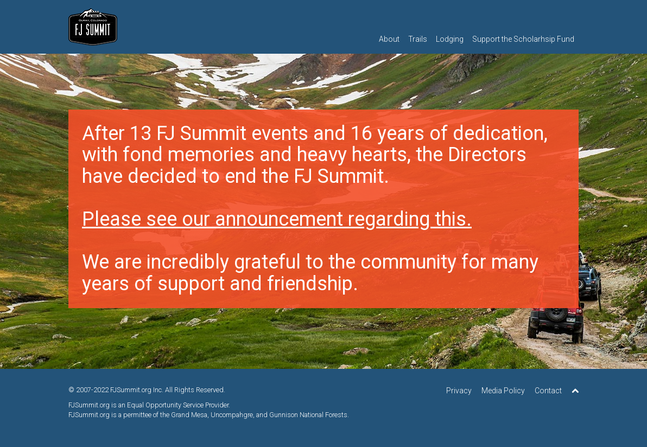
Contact (548, 390)
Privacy (459, 390)
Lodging (450, 39)
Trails (417, 39)
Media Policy (503, 390)
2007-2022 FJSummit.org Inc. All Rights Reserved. (150, 390)
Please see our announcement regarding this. (277, 219)
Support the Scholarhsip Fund (523, 39)
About (389, 39)
